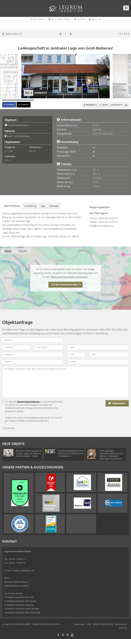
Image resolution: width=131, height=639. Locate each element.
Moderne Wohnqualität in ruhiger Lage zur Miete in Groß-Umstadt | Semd (29, 453)
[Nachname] (49, 347)
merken (102, 104)
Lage (43, 206)
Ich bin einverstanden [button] (64, 284)
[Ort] (109, 354)
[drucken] (126, 105)
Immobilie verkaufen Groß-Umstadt (21, 608)
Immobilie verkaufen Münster (19, 597)
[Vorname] (16, 347)
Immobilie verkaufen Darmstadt (20, 601)
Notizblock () (88, 104)
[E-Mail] (98, 361)
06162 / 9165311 (39, 19)
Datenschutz (121, 624)
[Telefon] (32, 361)
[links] (60, 33)
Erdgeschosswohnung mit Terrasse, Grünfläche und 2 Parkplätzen (70, 453)
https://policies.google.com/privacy (69, 276)
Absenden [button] (119, 403)
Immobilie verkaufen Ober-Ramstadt (22, 612)
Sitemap (123, 628)
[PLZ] (76, 354)
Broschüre (116, 104)
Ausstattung (30, 206)
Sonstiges (54, 206)
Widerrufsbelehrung (103, 624)
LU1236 (9, 151)
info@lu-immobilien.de (101, 225)
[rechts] (71, 33)
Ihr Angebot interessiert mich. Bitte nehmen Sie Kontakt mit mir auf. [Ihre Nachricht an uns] (65, 382)
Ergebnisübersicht (12, 33)
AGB (89, 624)
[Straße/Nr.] (32, 354)
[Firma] (98, 347)
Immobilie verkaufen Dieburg (18, 604)
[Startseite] (66, 8)
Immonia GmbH (52, 624)
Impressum (79, 624)
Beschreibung (12, 205)
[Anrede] (32, 340)
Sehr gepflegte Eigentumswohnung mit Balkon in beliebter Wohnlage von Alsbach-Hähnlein (111, 456)
